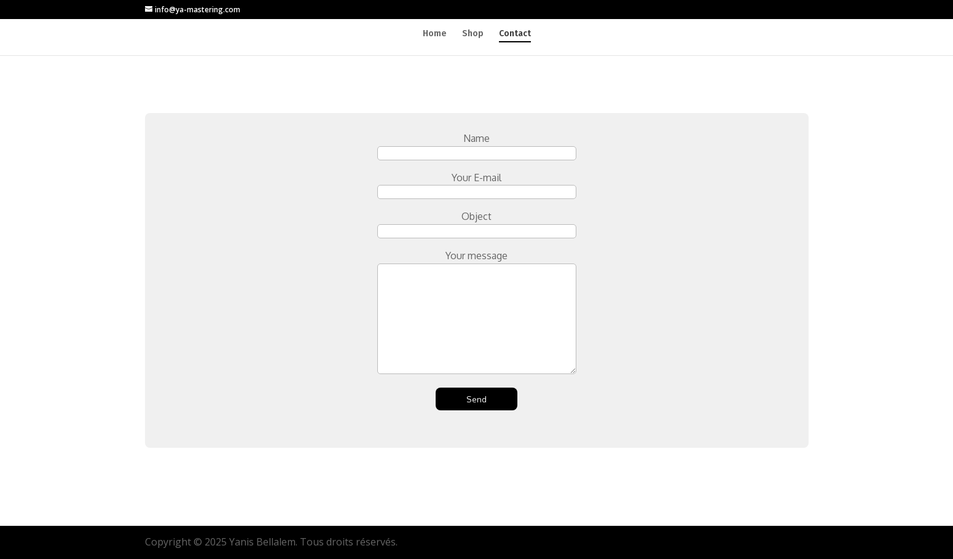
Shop (473, 34)
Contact (515, 34)
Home (435, 34)
